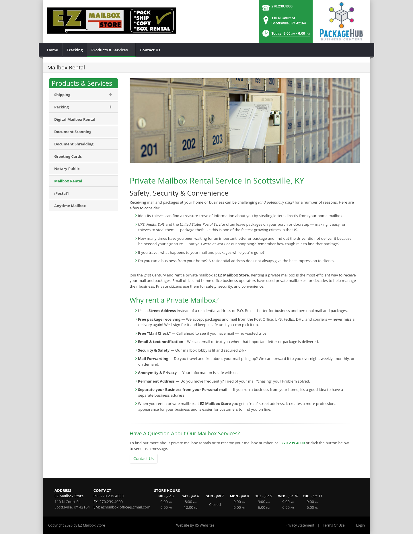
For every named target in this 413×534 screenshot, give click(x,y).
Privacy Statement (299, 525)
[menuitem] (52, 50)
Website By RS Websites (195, 525)
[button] (285, 35)
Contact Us (143, 458)
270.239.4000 (282, 6)
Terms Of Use (334, 525)
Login (360, 525)
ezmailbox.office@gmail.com (126, 507)
